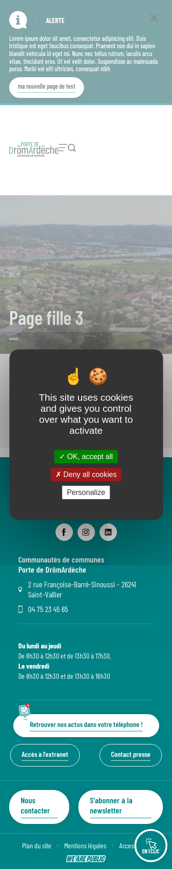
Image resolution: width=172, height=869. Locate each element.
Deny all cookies (86, 474)
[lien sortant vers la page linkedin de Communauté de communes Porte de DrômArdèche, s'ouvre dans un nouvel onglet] (108, 532)
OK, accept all (86, 456)
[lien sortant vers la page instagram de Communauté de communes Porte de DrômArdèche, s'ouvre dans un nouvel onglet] (86, 532)
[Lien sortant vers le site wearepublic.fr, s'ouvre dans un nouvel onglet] (86, 859)
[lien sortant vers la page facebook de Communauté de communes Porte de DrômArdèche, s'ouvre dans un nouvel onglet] (64, 532)
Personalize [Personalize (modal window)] (86, 492)
